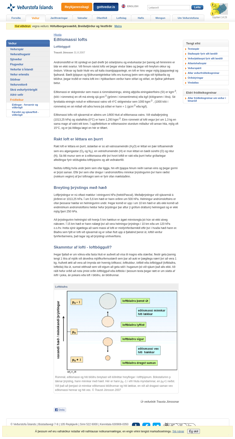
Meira (118, 26)
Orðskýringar (195, 77)
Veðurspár (17, 49)
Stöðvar (15, 79)
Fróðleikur (17, 99)
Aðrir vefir (16, 94)
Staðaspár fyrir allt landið (203, 53)
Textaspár (193, 48)
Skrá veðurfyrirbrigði (23, 89)
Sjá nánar (178, 431)
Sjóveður (16, 59)
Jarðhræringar (58, 18)
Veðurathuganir (20, 54)
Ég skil (193, 431)
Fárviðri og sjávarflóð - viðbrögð (25, 113)
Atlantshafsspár (197, 63)
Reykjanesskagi (77, 7)
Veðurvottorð (18, 84)
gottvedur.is (106, 7)
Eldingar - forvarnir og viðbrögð (25, 106)
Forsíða (16, 18)
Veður (35, 18)
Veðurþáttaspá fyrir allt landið (205, 58)
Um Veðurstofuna (188, 18)
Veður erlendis (19, 74)
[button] (58, 34)
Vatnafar (82, 18)
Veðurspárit (194, 68)
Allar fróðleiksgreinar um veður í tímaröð (207, 99)
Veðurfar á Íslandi (21, 69)
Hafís (141, 18)
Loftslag (121, 18)
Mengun (160, 18)
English (132, 6)
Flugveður (16, 64)
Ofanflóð (102, 18)
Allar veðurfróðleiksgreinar (203, 73)
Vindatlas (193, 82)
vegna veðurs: (64, 26)
